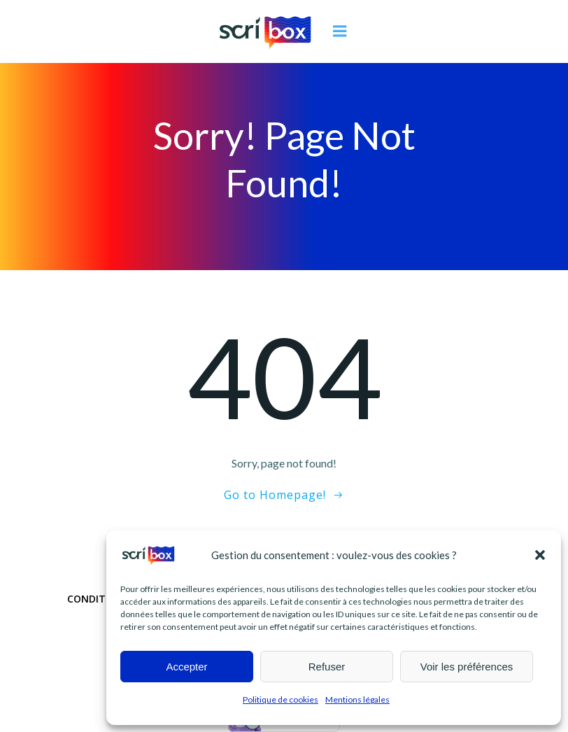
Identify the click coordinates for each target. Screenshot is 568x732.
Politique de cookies (280, 699)
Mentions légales (357, 699)
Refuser (327, 667)
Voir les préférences (466, 667)
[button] (540, 555)
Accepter (186, 667)
